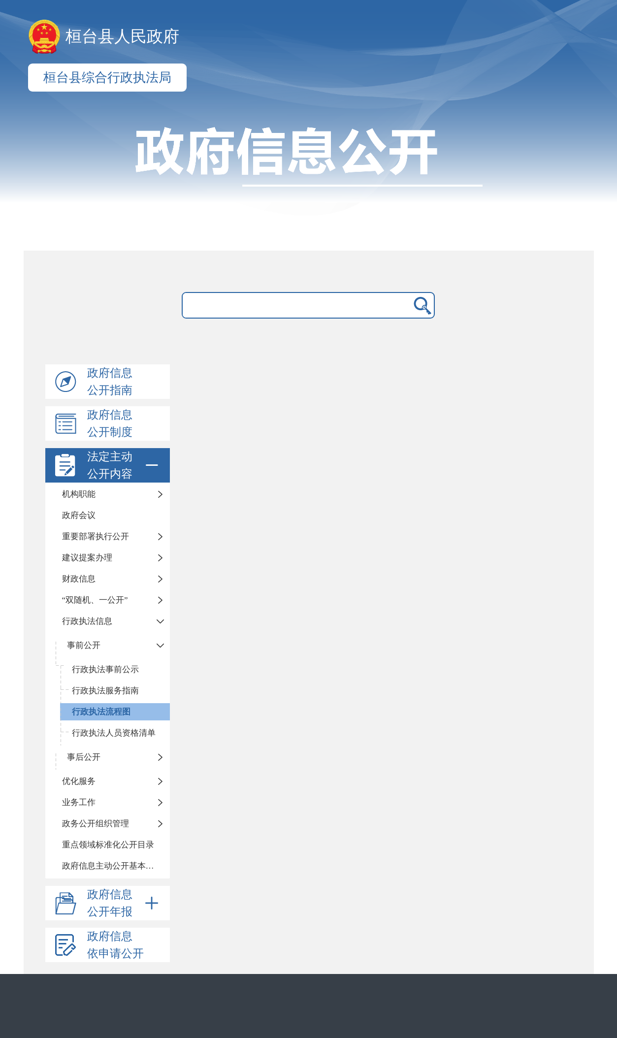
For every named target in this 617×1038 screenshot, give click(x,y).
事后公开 (83, 757)
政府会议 (79, 515)
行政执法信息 (87, 621)
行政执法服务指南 (105, 690)
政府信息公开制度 (109, 423)
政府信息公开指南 (109, 381)
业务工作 (79, 802)
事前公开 (83, 645)
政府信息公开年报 (124, 903)
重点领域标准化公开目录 (108, 844)
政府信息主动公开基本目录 (112, 866)
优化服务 (79, 781)
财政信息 (79, 579)
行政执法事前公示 (105, 669)
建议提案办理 (87, 557)
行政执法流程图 (101, 711)
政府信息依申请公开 (115, 945)
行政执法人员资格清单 (114, 733)
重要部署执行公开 (95, 536)
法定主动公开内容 (124, 465)
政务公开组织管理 (95, 823)
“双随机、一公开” (95, 600)
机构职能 (79, 494)
